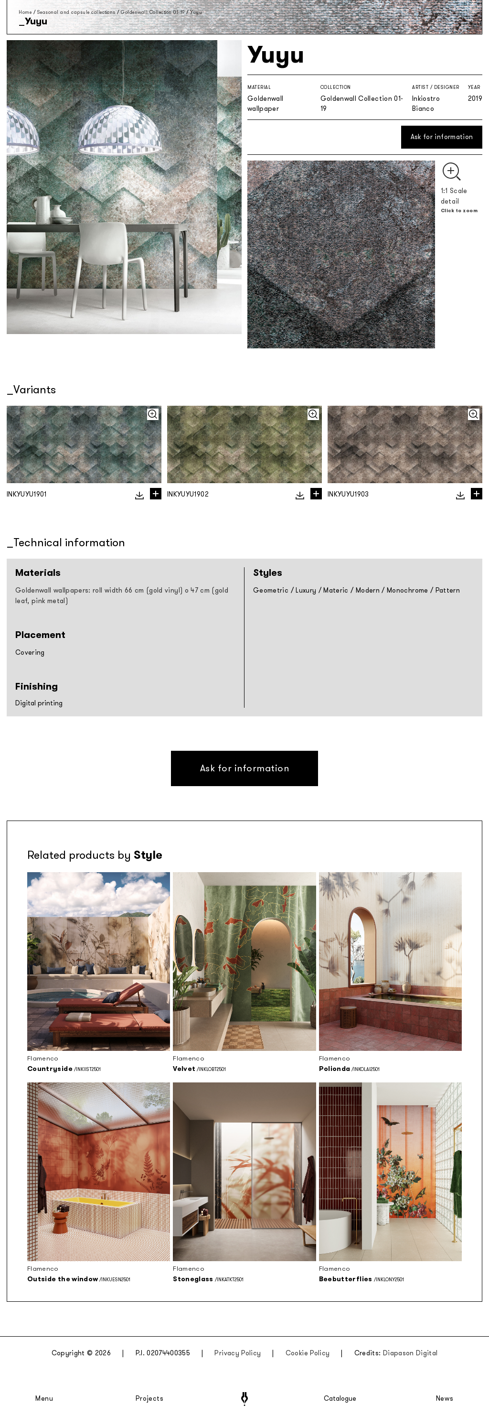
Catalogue (339, 1398)
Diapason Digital (410, 1353)
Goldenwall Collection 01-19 (153, 12)
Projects (149, 1398)
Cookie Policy (308, 1353)
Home (25, 12)
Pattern (448, 590)
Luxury (306, 590)
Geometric (270, 590)
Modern (368, 590)
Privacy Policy (237, 1353)
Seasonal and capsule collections (76, 12)
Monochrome (407, 590)
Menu (44, 1398)
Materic (335, 590)
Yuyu (196, 12)
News (445, 1398)
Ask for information (442, 136)
